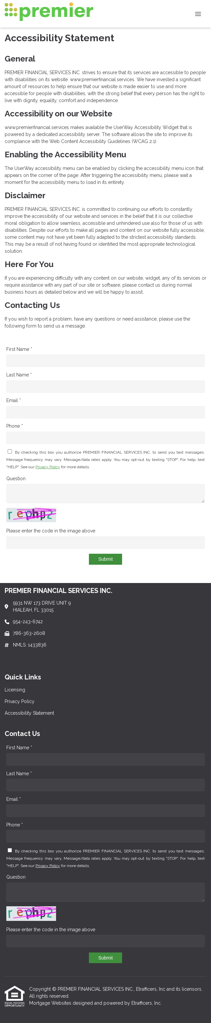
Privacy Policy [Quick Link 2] (20, 701)
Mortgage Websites (51, 1003)
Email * (13, 400)
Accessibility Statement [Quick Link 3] (29, 713)
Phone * (14, 426)
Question (16, 478)
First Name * (19, 349)
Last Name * (19, 374)
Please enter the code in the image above (50, 530)
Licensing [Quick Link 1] (15, 689)
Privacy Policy (47, 467)
